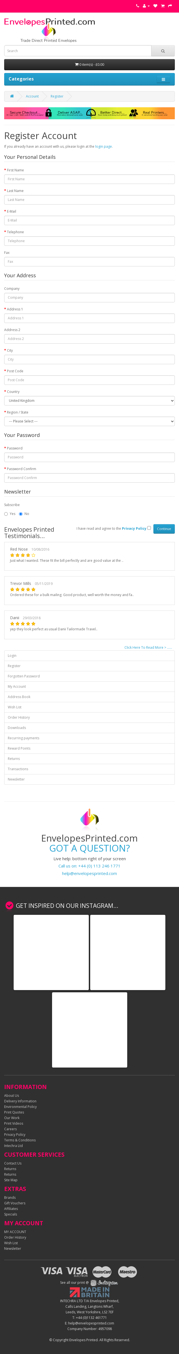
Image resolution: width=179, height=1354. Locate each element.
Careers (10, 1129)
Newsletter (16, 779)
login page (103, 146)
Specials (10, 1214)
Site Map (11, 1180)
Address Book (19, 696)
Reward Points (19, 748)
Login (12, 655)
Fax (6, 252)
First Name (15, 170)
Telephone (15, 232)
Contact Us (12, 1163)
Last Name (15, 190)
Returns (14, 758)
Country (13, 391)
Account (32, 96)
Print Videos (13, 1123)
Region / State (17, 412)
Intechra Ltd (13, 1145)
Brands (10, 1197)
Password (15, 448)
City (10, 350)
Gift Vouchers (14, 1203)
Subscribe (12, 504)
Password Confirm (21, 468)
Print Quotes (14, 1112)
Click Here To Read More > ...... (148, 647)
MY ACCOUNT (15, 1231)
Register (57, 96)
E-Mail (11, 211)
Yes (9, 513)
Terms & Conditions (20, 1140)
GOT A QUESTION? (89, 848)
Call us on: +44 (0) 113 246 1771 (89, 866)
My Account (17, 686)
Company (11, 288)
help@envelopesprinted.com (89, 873)
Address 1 (15, 309)
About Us (11, 1095)
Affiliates (11, 1208)
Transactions (18, 769)
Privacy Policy (14, 1134)
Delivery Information (20, 1101)
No (24, 513)
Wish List (14, 707)
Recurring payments (23, 738)
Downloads (17, 727)
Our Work (11, 1117)
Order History (19, 717)
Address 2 (12, 329)
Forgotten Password (24, 676)
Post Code (15, 371)
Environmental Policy (20, 1106)
